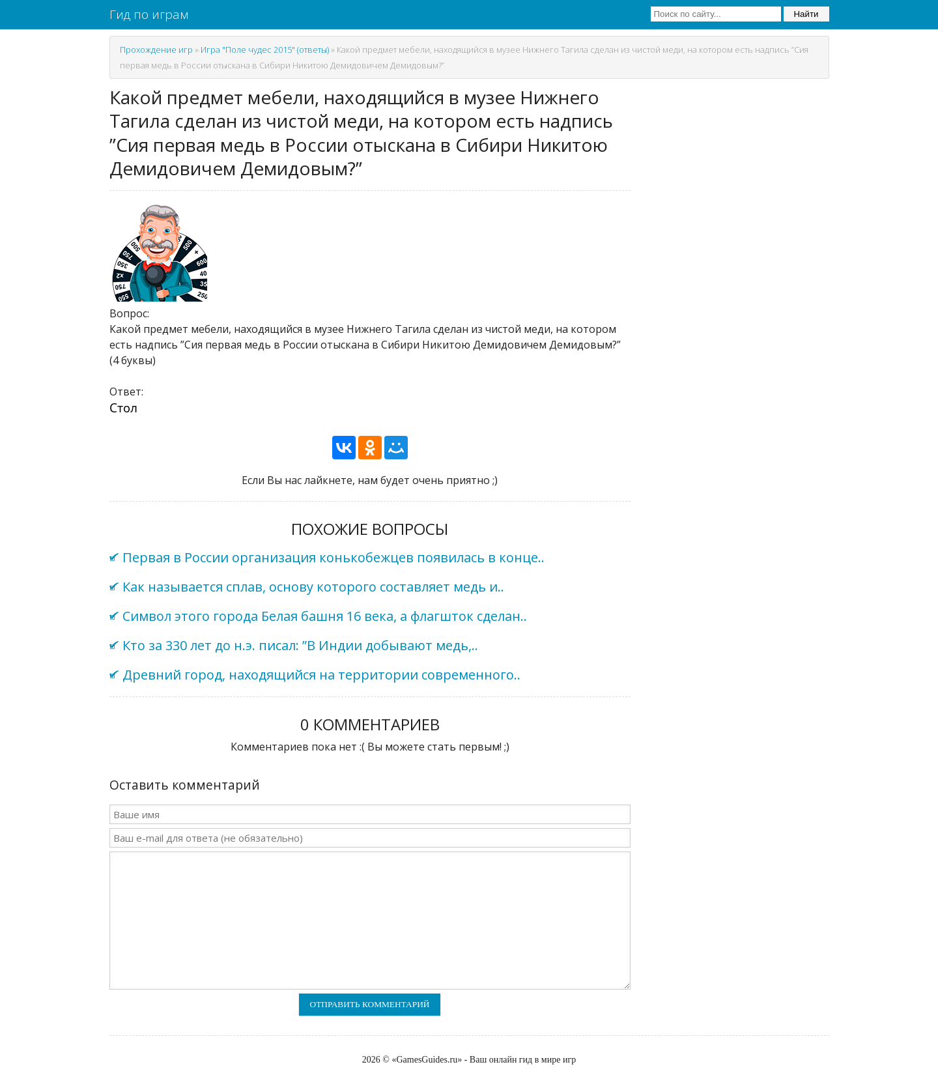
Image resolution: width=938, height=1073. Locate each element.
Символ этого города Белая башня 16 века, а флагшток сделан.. (324, 616)
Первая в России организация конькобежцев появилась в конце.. (333, 557)
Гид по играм (148, 14)
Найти (805, 14)
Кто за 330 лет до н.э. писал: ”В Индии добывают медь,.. (300, 645)
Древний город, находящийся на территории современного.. (321, 674)
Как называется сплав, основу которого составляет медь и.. (313, 586)
